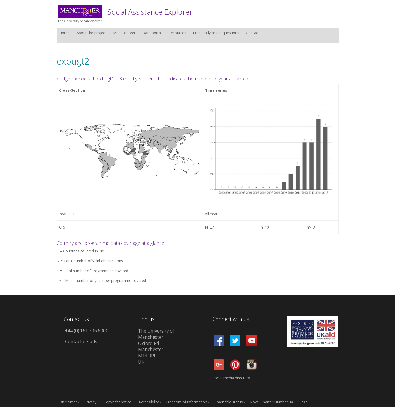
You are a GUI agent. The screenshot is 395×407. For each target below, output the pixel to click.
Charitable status (228, 401)
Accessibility (149, 401)
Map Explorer (124, 33)
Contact (252, 33)
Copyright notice (117, 401)
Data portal (152, 33)
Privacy (90, 401)
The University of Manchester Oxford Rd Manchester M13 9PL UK (156, 346)
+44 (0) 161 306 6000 (86, 331)
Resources (177, 33)
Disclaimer (68, 401)
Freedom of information (186, 401)
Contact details (81, 342)
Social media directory (231, 377)
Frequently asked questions (216, 33)
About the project (91, 33)
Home (64, 33)
